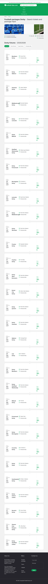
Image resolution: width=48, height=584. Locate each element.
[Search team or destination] (29, 5)
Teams (24, 9)
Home (24, 7)
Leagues (24, 11)
